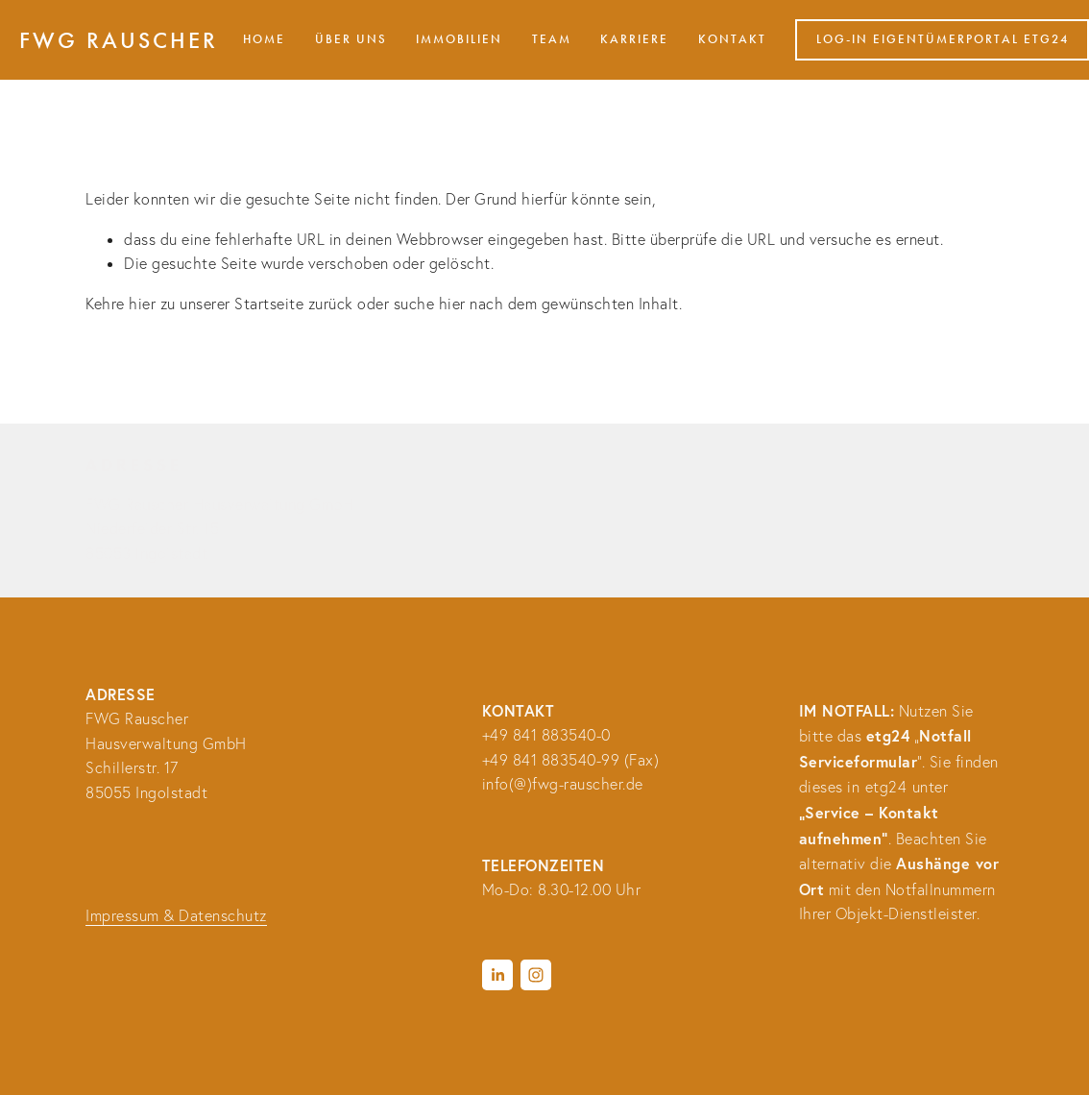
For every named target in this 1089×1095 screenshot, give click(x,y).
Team (551, 39)
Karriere (634, 39)
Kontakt (732, 39)
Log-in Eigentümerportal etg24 (942, 39)
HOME (264, 39)
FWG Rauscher (118, 40)
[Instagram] (535, 975)
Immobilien (459, 39)
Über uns (351, 39)
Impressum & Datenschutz (176, 915)
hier (142, 303)
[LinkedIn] (497, 975)
